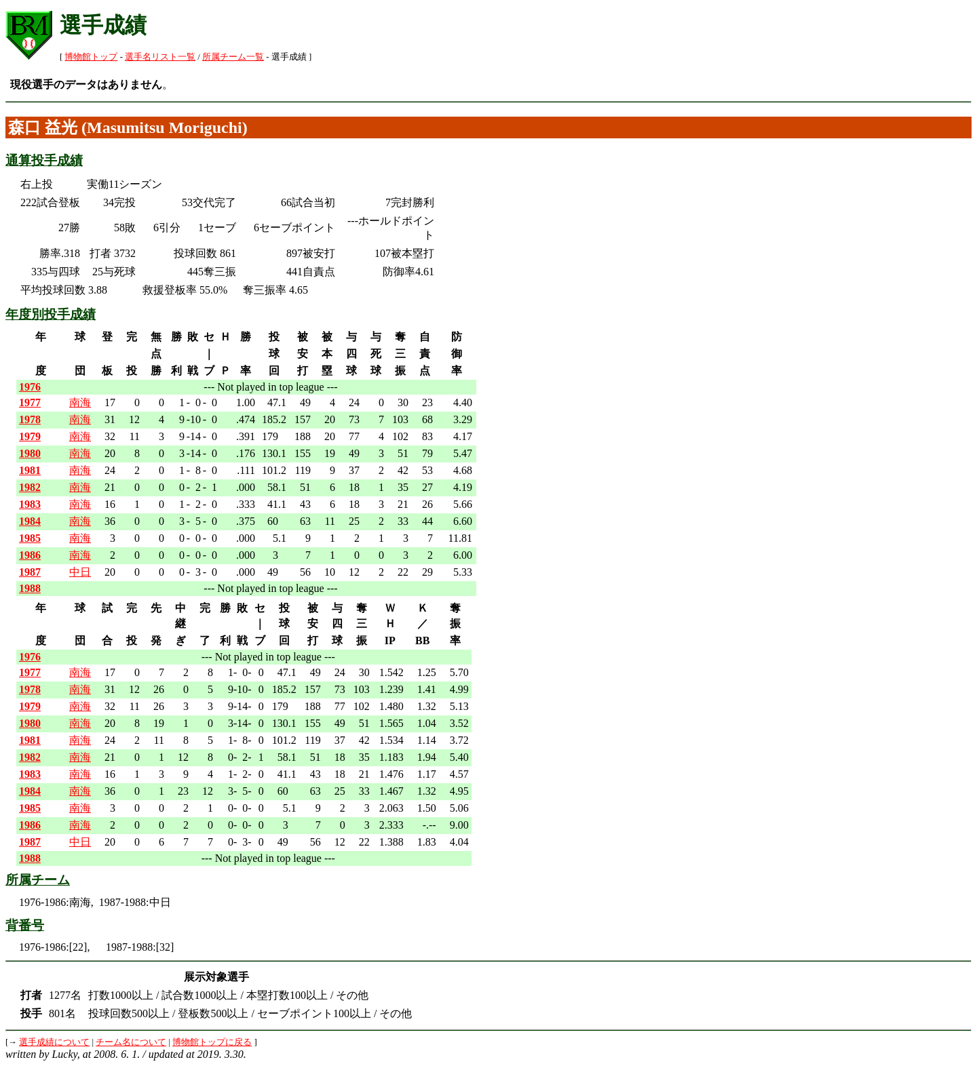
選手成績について (54, 1042)
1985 (30, 538)
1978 (30, 419)
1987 (30, 572)
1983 (30, 504)
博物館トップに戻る (212, 1042)
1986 (30, 555)
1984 (30, 521)
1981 (30, 470)
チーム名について (131, 1042)
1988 (30, 588)
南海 (80, 402)
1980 (30, 453)
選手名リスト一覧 (160, 57)
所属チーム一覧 (233, 57)
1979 (30, 436)
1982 (30, 487)
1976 (30, 387)
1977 (30, 402)
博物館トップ (90, 57)
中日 (80, 572)
